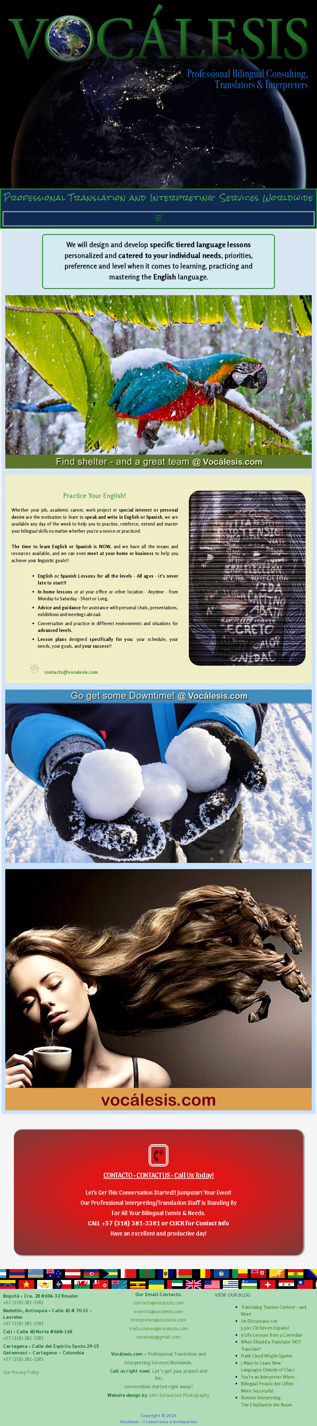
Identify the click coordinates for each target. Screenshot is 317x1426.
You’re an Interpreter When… (269, 1377)
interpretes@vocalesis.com (158, 1319)
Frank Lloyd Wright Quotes (267, 1356)
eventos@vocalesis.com (158, 1311)
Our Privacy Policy (21, 1372)
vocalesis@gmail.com (159, 1336)
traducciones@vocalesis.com (158, 1328)
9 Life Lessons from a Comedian (271, 1335)
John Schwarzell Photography (179, 1395)
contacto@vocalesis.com (71, 672)
